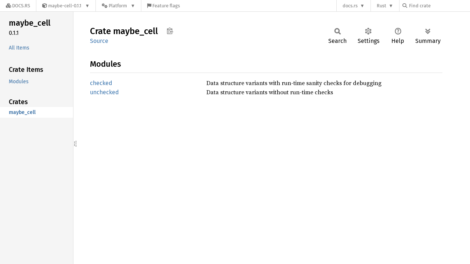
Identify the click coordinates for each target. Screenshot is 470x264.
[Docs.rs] (18, 5)
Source (99, 40)
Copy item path (170, 31)
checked (101, 83)
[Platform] (118, 5)
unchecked (104, 92)
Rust (381, 5)
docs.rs (350, 5)
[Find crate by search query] (439, 5)
